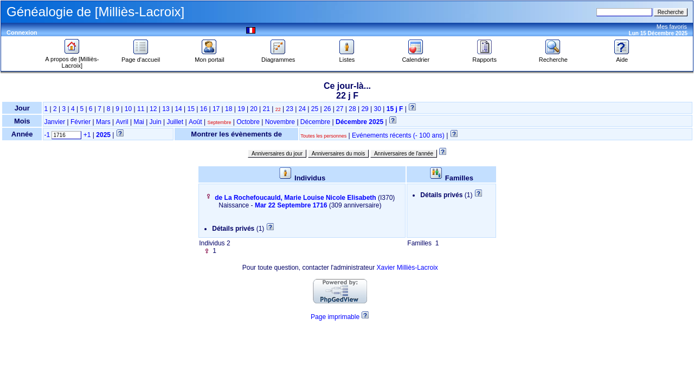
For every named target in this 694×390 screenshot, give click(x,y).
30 (377, 109)
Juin (156, 122)
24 (302, 109)
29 (364, 109)
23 (289, 109)
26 (327, 109)
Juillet (174, 122)
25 (314, 109)
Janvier (54, 122)
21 (266, 109)
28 (352, 109)
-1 (47, 135)
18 (228, 109)
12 (153, 109)
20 (253, 109)
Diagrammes (278, 57)
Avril (122, 122)
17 (216, 109)
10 (128, 109)
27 (339, 109)
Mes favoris (672, 26)
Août (195, 122)
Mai (138, 122)
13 (165, 109)
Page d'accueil (140, 57)
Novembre (280, 122)
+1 (87, 135)
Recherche (553, 57)
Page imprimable (335, 317)
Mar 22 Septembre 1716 (291, 205)
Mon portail (209, 57)
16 (203, 109)
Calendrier (415, 57)
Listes (347, 57)
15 (191, 109)
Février (80, 122)
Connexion (22, 32)
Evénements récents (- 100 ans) (398, 135)
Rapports (484, 57)
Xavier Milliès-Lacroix (407, 267)
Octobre (248, 122)
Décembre (315, 122)
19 (241, 109)
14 (178, 109)
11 (140, 109)
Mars (103, 122)
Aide (622, 57)
